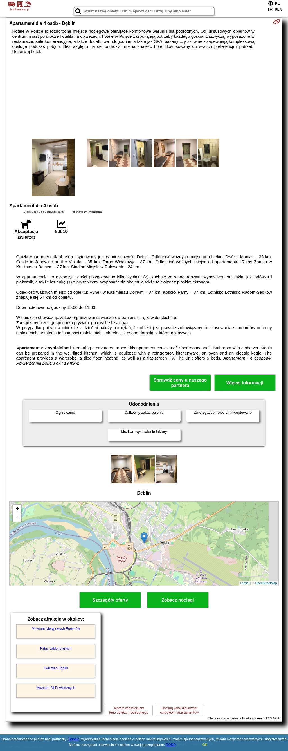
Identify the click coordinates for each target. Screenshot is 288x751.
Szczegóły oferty (110, 600)
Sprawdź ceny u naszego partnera (180, 383)
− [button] (17, 517)
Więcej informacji (244, 382)
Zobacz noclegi (177, 600)
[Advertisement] (144, 96)
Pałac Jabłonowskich (55, 648)
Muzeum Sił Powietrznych (56, 688)
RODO (171, 745)
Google (73, 739)
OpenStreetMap (266, 583)
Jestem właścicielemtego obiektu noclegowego (128, 710)
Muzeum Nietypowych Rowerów (56, 629)
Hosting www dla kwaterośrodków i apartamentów (179, 710)
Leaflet (244, 583)
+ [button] (17, 509)
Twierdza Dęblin (56, 668)
